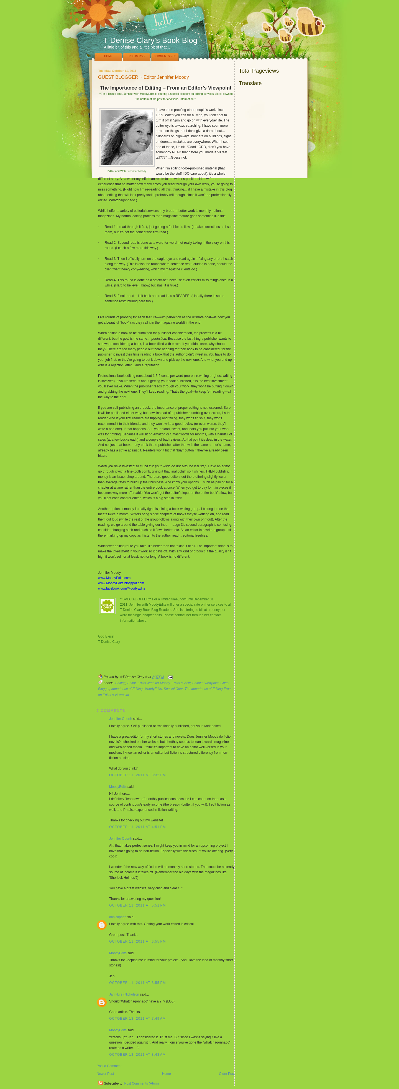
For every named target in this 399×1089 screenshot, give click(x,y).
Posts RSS (136, 56)
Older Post (227, 1074)
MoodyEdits (153, 689)
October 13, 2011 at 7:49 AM (137, 1019)
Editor (131, 683)
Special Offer (173, 689)
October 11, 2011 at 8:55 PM (137, 983)
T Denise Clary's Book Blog (150, 40)
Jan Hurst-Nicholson (124, 994)
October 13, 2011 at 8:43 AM (137, 1055)
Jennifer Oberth (120, 719)
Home (108, 56)
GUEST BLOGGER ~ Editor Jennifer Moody (143, 77)
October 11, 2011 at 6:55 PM (137, 941)
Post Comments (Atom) (141, 1083)
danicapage (117, 917)
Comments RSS (165, 56)
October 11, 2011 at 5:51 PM (137, 905)
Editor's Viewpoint (205, 683)
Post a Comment (109, 1066)
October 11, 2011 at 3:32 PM (137, 775)
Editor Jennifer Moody (154, 683)
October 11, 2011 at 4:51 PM (137, 827)
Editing (120, 683)
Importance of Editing (126, 689)
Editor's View (181, 683)
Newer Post (105, 1074)
